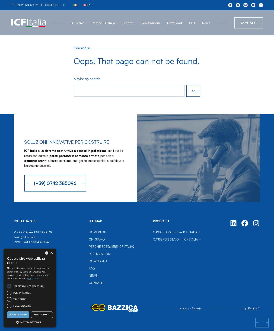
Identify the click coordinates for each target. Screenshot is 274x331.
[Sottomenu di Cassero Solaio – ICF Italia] (200, 239)
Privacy (184, 308)
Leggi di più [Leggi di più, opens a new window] (32, 278)
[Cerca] (193, 91)
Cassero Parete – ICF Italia (175, 232)
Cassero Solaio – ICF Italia (175, 239)
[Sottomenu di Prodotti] (136, 23)
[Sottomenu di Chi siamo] (87, 23)
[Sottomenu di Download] (184, 23)
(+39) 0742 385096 (55, 183)
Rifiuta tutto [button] (42, 314)
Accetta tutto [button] (18, 314)
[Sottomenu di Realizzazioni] (162, 23)
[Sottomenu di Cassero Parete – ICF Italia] (200, 232)
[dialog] (30, 288)
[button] (30, 322)
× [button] (51, 253)
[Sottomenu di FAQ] (197, 23)
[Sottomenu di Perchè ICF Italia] (117, 23)
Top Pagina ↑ (251, 308)
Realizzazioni (150, 23)
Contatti (249, 23)
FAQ (192, 23)
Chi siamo (78, 23)
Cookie (197, 308)
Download (174, 23)
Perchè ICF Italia (103, 23)
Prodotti (128, 23)
